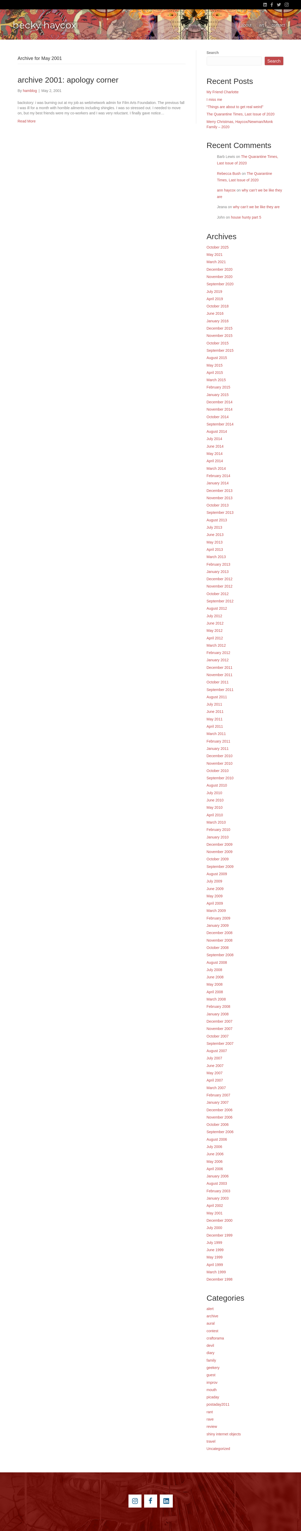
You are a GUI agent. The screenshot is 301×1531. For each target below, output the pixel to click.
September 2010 (220, 778)
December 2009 (220, 844)
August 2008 (217, 962)
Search (213, 53)
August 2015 (217, 358)
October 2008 (218, 948)
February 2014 (218, 476)
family (211, 1360)
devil (210, 1345)
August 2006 (217, 1139)
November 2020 (220, 277)
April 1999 (215, 1265)
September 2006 (220, 1132)
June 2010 (215, 800)
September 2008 (220, 955)
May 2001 (215, 1213)
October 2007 (218, 1036)
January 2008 (218, 1014)
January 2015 (218, 395)
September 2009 (220, 867)
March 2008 (216, 999)
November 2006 (220, 1117)
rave (210, 1419)
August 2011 (217, 697)
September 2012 (220, 601)
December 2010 (220, 756)
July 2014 (214, 439)
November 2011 (220, 675)
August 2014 (217, 431)
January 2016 (218, 321)
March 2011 (216, 734)
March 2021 (216, 262)
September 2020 (220, 284)
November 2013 (220, 498)
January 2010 (218, 837)
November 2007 (220, 1029)
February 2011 (218, 741)
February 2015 (218, 387)
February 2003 (218, 1191)
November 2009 (220, 852)
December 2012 (220, 579)
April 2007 (215, 1080)
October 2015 (218, 343)
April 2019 (215, 299)
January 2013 (218, 572)
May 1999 (215, 1257)
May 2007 (215, 1073)
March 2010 (216, 822)
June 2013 (215, 535)
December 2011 (220, 667)
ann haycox (226, 190)
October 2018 (218, 306)
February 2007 (218, 1095)
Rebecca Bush (229, 173)
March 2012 (216, 645)
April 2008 (215, 992)
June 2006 (215, 1154)
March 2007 (216, 1088)
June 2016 (215, 313)
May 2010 (215, 807)
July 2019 (214, 291)
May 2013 (215, 542)
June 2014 (215, 446)
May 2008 (215, 984)
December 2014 (220, 402)
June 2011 (215, 711)
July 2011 (214, 704)
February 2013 (218, 564)
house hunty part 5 (246, 217)
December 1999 (220, 1235)
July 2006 (214, 1147)
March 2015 (216, 380)
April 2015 (215, 373)
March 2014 (216, 468)
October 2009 (218, 859)
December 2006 (220, 1110)
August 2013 (217, 520)
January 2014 (218, 483)
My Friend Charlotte (223, 92)
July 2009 (214, 881)
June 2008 (215, 977)
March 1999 (216, 1272)
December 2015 (220, 328)
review (212, 1426)
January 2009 (218, 925)
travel (211, 1441)
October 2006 (218, 1124)
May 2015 (215, 365)
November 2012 (220, 586)
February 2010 (218, 830)
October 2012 (218, 594)
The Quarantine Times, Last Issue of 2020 (241, 114)
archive (212, 1316)
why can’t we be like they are (256, 207)
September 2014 (220, 424)
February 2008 (218, 1006)
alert (210, 1309)
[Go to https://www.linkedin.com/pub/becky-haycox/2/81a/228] (166, 1501)
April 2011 (215, 726)
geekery (213, 1368)
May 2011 (215, 719)
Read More (27, 121)
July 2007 (214, 1058)
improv (212, 1382)
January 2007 (218, 1102)
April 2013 (215, 549)
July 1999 (214, 1242)
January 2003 (218, 1198)
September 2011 (220, 690)
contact (278, 25)
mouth (212, 1390)
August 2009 (217, 874)
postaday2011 (218, 1404)
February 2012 (218, 653)
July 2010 (214, 793)
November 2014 (220, 409)
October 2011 (218, 682)
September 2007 (220, 1043)
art (261, 25)
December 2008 (220, 933)
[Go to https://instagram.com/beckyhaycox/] (135, 1501)
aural (211, 1323)
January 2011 (218, 748)
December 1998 (220, 1279)
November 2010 (220, 763)
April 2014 (215, 461)
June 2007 (215, 1066)
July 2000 (214, 1228)
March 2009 (216, 911)
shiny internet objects (224, 1434)
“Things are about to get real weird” (235, 107)
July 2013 (214, 527)
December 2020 (220, 269)
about (246, 25)
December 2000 (220, 1220)
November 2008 (220, 940)
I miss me (214, 99)
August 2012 (217, 608)
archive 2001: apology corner (68, 80)
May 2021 (215, 254)
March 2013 (216, 557)
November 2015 (220, 336)
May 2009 (215, 896)
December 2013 (220, 491)
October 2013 (218, 505)
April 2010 (215, 815)
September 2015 (220, 350)
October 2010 (218, 771)
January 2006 (218, 1176)
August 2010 (217, 785)
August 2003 (217, 1183)
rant (210, 1412)
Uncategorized (218, 1449)
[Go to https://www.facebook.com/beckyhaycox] (150, 1501)
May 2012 (215, 630)
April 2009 (215, 903)
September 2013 (220, 512)
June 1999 (215, 1250)
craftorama (215, 1338)
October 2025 (218, 247)
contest (212, 1331)
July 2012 (214, 616)
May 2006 (215, 1161)
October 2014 (218, 417)
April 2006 (215, 1169)
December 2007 (220, 1021)
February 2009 (218, 918)
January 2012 (218, 660)
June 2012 (215, 623)
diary (210, 1353)
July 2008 (214, 970)
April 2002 (215, 1205)
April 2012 (215, 638)
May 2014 (215, 454)
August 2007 (217, 1051)
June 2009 (215, 889)
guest (211, 1375)
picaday (213, 1397)
